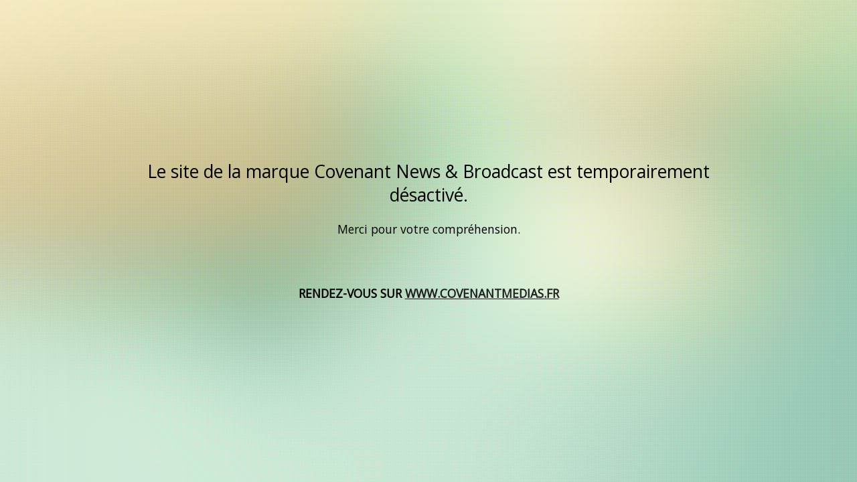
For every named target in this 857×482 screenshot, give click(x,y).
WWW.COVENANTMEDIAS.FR (482, 293)
